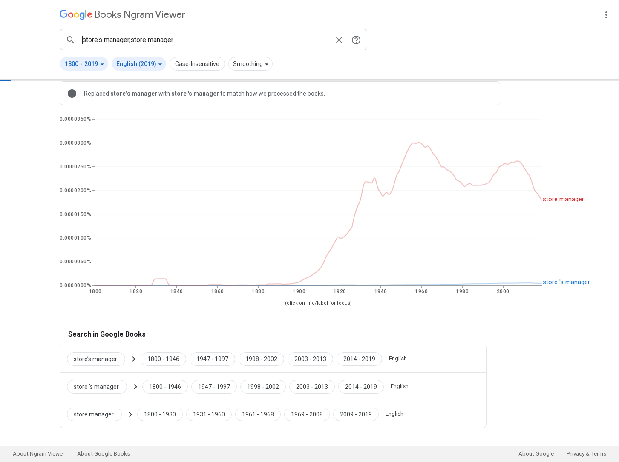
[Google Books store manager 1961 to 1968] (257, 414)
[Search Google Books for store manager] (97, 414)
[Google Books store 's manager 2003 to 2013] (312, 386)
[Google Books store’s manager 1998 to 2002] (261, 358)
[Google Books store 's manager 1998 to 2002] (263, 386)
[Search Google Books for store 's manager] (100, 386)
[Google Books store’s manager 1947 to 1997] (212, 358)
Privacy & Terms (586, 454)
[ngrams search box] (204, 39)
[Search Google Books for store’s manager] (99, 358)
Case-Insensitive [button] (197, 63)
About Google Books (103, 454)
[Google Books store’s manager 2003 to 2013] (310, 358)
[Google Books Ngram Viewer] (122, 14)
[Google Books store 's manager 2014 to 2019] (361, 386)
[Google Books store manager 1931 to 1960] (208, 414)
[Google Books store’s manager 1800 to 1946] (163, 358)
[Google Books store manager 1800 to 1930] (159, 414)
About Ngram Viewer (38, 454)
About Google (536, 454)
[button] (84, 64)
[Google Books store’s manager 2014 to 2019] (359, 358)
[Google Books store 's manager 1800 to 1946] (165, 386)
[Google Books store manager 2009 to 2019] (355, 414)
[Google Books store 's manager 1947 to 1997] (214, 386)
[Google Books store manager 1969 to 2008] (306, 414)
